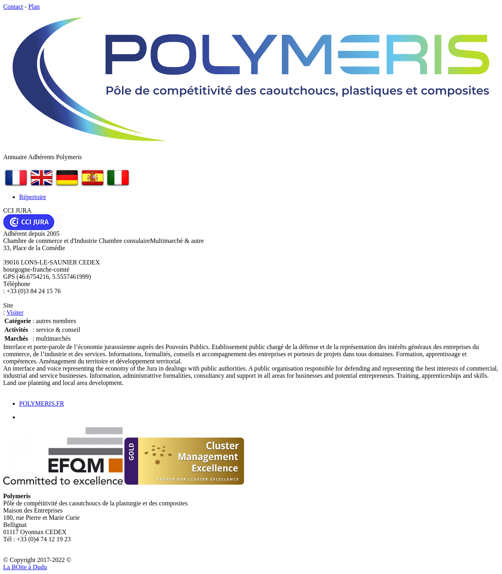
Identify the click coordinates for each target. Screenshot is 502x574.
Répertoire (32, 196)
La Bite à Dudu (25, 567)
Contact (13, 6)
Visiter (15, 312)
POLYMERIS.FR (41, 403)
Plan (33, 6)
